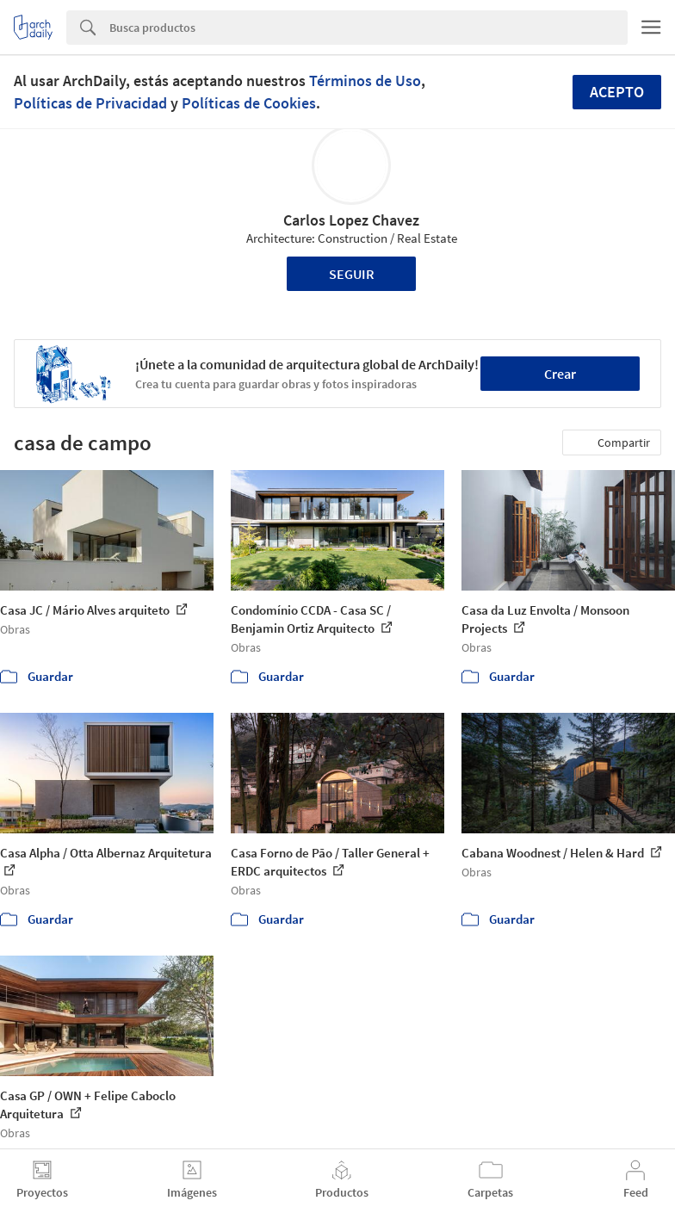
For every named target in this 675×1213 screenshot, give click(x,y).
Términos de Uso (365, 80)
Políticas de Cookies (249, 103)
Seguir (352, 273)
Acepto (617, 92)
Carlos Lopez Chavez (351, 220)
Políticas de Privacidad (90, 103)
